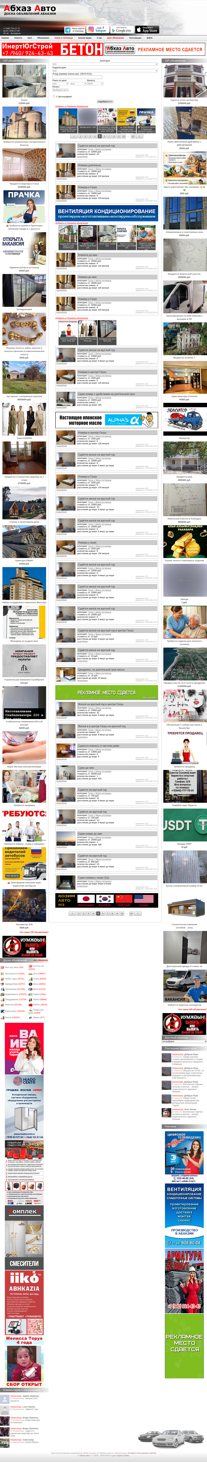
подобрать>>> (105, 101)
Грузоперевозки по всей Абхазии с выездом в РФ (185, 315)
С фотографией (62, 96)
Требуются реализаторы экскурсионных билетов (24, 141)
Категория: (105, 60)
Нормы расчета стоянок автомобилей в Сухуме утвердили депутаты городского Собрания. (187, 1060)
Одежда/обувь (15, 984)
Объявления (43, 38)
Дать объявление (115, 38)
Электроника (15, 989)
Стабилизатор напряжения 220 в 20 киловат (24, 721)
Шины (39, 984)
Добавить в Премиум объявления (71, 106)
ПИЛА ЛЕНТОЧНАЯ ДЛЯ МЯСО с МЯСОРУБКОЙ (185, 141)
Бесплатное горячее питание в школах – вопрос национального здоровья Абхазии (187, 1088)
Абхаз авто (85, 1455)
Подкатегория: (59, 67)
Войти (150, 38)
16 (133, 136)
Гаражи (39, 994)
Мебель (40, 1005)
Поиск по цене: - (69, 82)
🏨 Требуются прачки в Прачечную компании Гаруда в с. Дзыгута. (24, 225)
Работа (40, 999)
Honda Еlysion (32, 1442)
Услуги (39, 979)
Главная (5, 38)
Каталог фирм (84, 38)
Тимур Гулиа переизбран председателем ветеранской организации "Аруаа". (185, 1102)
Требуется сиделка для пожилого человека (185, 641)
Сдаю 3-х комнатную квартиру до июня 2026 (24, 1433)
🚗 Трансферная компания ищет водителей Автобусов (24, 882)
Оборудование (16, 999)
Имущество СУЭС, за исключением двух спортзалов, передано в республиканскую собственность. (188, 1074)
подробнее (82, 156)
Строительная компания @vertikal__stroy (185, 924)
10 (124, 136)
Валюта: (95, 82)
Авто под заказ (14, 967)
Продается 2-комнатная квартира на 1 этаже (24, 476)
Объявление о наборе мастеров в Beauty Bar (185, 724)
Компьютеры (15, 1011)
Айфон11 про (31, 1409)
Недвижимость (16, 994)
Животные (13, 1005)
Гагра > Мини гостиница (99, 149)
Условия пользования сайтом (142, 1453)
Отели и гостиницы (63, 38)
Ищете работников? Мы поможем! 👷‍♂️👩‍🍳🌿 (185, 187)
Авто (29, 38)
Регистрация (135, 38)
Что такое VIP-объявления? (34, 932)
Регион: (60, 89)
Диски (39, 989)
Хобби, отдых (14, 979)
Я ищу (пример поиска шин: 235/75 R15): (72, 74)
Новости (18, 38)
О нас (99, 38)
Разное (12, 1017)
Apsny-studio (123, 1455)
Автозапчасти (15, 974)
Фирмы (39, 1017)
